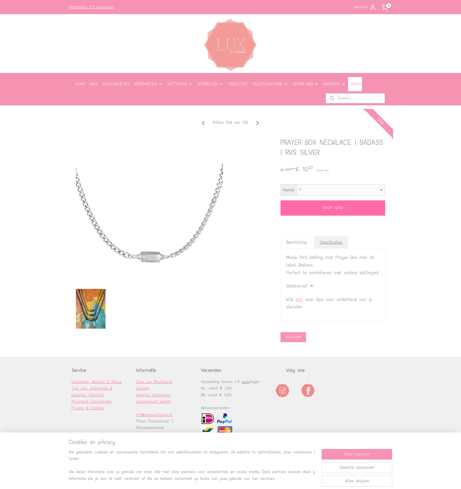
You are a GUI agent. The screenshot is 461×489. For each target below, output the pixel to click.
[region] (192, 466)
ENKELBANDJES (115, 84)
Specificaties (331, 242)
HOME (80, 84)
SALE (355, 84)
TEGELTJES (238, 84)
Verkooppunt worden (153, 401)
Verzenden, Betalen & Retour (96, 381)
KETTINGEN (180, 84)
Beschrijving (296, 242)
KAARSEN (334, 84)
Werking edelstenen (153, 394)
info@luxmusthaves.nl (154, 414)
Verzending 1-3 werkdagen (91, 6)
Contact (142, 388)
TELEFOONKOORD (270, 84)
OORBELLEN (210, 84)
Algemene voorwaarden (91, 401)
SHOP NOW (333, 207)
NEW (94, 84)
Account (365, 7)
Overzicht (293, 337)
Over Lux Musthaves (154, 381)
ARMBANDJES (148, 84)
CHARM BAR (306, 84)
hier (299, 299)
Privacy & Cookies (87, 407)
